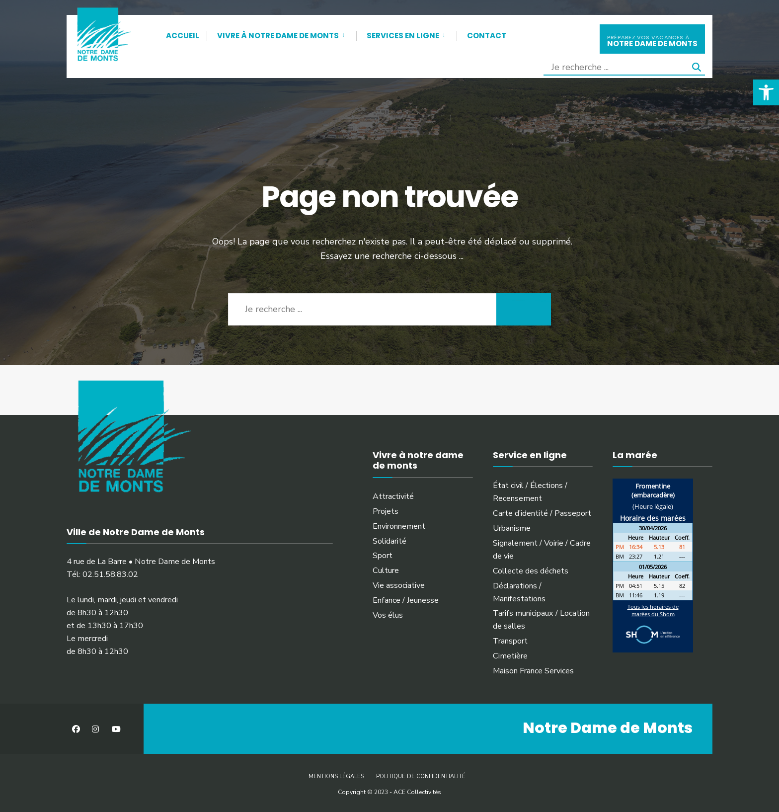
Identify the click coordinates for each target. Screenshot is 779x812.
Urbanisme (512, 528)
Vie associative (399, 585)
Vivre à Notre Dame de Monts (278, 35)
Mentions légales (336, 776)
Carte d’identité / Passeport (542, 513)
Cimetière (510, 655)
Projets (385, 511)
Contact (486, 35)
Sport (382, 555)
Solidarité (389, 541)
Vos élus (388, 615)
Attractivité (393, 496)
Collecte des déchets (530, 571)
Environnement (399, 526)
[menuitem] (281, 34)
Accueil (182, 35)
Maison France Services (533, 670)
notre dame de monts (652, 40)
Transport (510, 641)
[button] (766, 92)
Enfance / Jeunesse (406, 600)
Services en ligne (403, 35)
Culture (386, 570)
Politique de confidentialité (421, 776)
